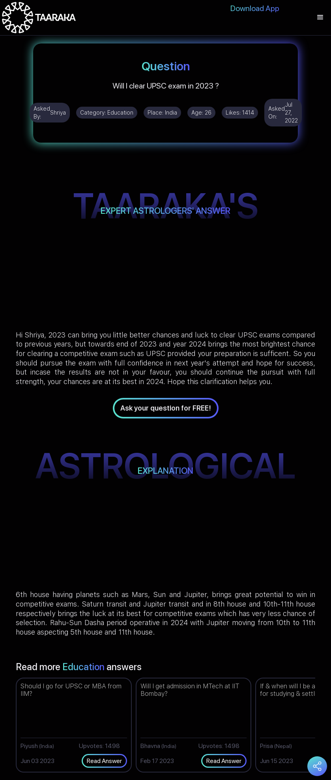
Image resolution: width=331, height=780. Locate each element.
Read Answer (104, 761)
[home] (39, 17)
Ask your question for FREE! (165, 408)
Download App (254, 8)
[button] (320, 17)
